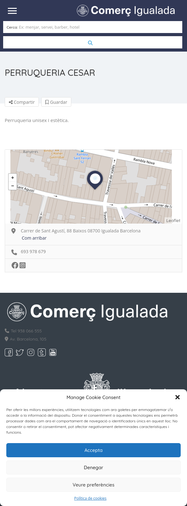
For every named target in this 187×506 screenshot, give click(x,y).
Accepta (94, 450)
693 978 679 (33, 251)
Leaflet (173, 220)
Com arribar (34, 238)
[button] (177, 397)
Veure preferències (93, 485)
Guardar (56, 102)
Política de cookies (90, 498)
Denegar (93, 467)
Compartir (22, 102)
